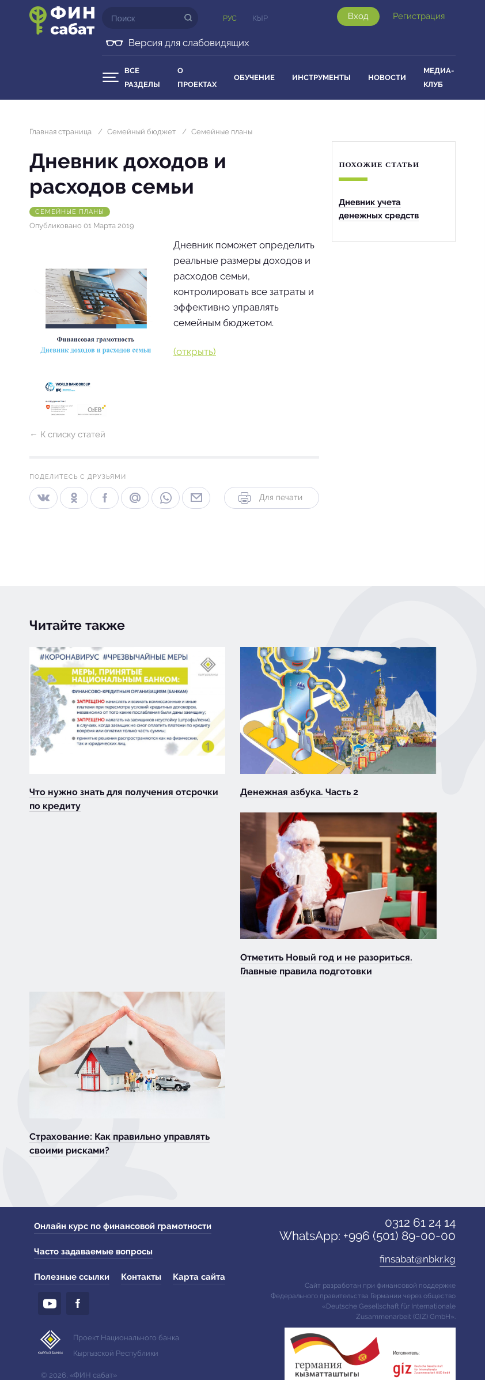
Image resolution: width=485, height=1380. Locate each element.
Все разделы (142, 77)
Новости (387, 77)
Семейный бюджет (141, 131)
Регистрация (419, 16)
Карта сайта (199, 1277)
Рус (230, 18)
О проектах (197, 77)
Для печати (269, 497)
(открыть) (194, 351)
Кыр (260, 18)
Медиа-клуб (438, 77)
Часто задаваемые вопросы (93, 1251)
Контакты (141, 1277)
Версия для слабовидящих (188, 42)
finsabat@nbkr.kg (418, 1259)
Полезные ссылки (71, 1277)
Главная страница (60, 131)
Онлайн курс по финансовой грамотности (122, 1226)
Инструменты (321, 77)
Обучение (254, 77)
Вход (358, 16)
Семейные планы (221, 131)
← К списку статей (67, 434)
